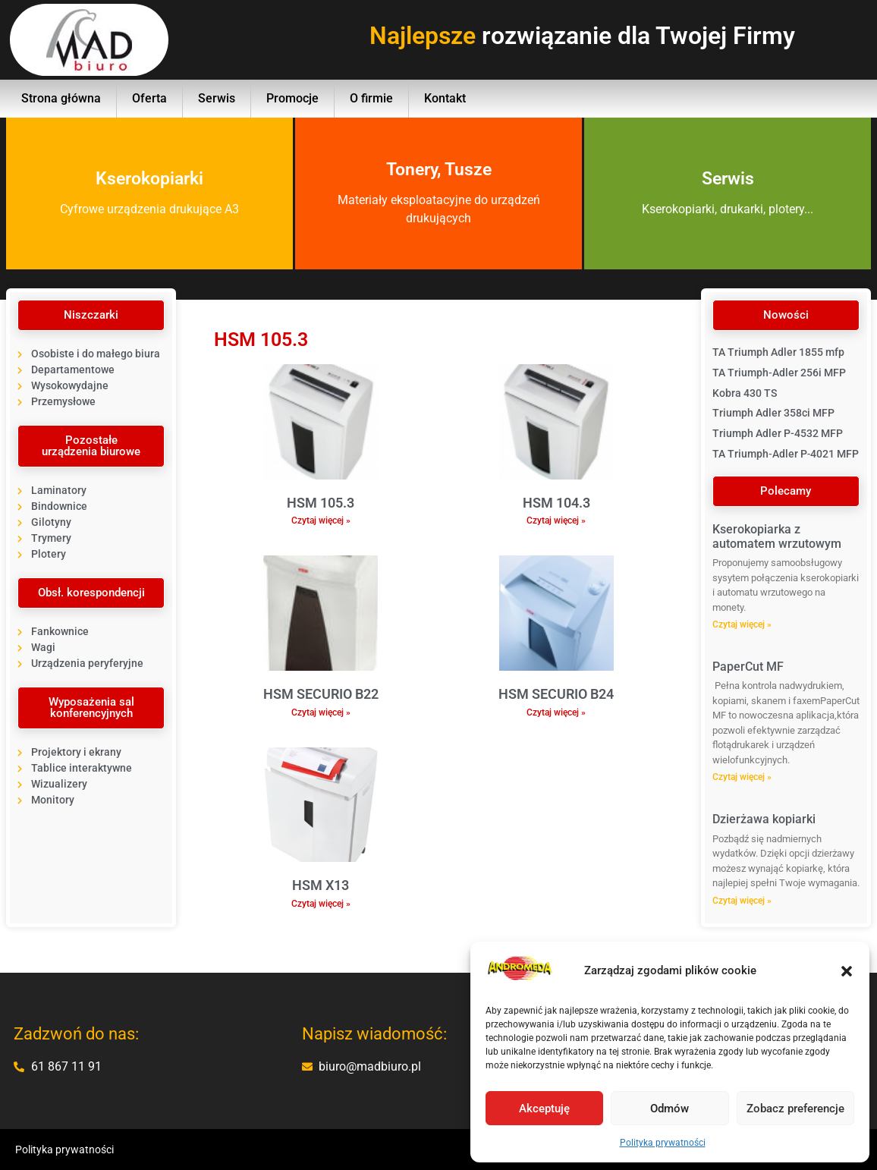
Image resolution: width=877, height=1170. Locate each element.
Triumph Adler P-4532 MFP (777, 433)
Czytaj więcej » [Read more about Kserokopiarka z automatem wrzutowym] (742, 624)
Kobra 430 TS (744, 393)
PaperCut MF (748, 666)
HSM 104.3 (556, 503)
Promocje (292, 98)
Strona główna (61, 98)
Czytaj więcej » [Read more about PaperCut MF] (742, 777)
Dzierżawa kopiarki (764, 819)
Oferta (149, 98)
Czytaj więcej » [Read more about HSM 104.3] (556, 520)
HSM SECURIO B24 (556, 694)
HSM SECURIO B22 (321, 694)
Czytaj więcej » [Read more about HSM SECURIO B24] (556, 712)
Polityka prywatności (663, 1142)
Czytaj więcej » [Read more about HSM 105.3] (320, 520)
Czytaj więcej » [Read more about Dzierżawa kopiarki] (742, 900)
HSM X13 (320, 885)
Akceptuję (544, 1108)
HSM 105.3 (320, 503)
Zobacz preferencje (795, 1108)
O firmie (371, 98)
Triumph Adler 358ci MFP (773, 413)
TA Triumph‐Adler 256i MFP (779, 372)
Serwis (216, 98)
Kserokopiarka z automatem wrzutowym (776, 536)
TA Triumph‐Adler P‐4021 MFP (785, 454)
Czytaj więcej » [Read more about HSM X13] (320, 903)
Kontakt (445, 98)
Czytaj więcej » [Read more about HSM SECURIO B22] (320, 712)
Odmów (669, 1108)
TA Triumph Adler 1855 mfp (778, 352)
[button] (846, 971)
